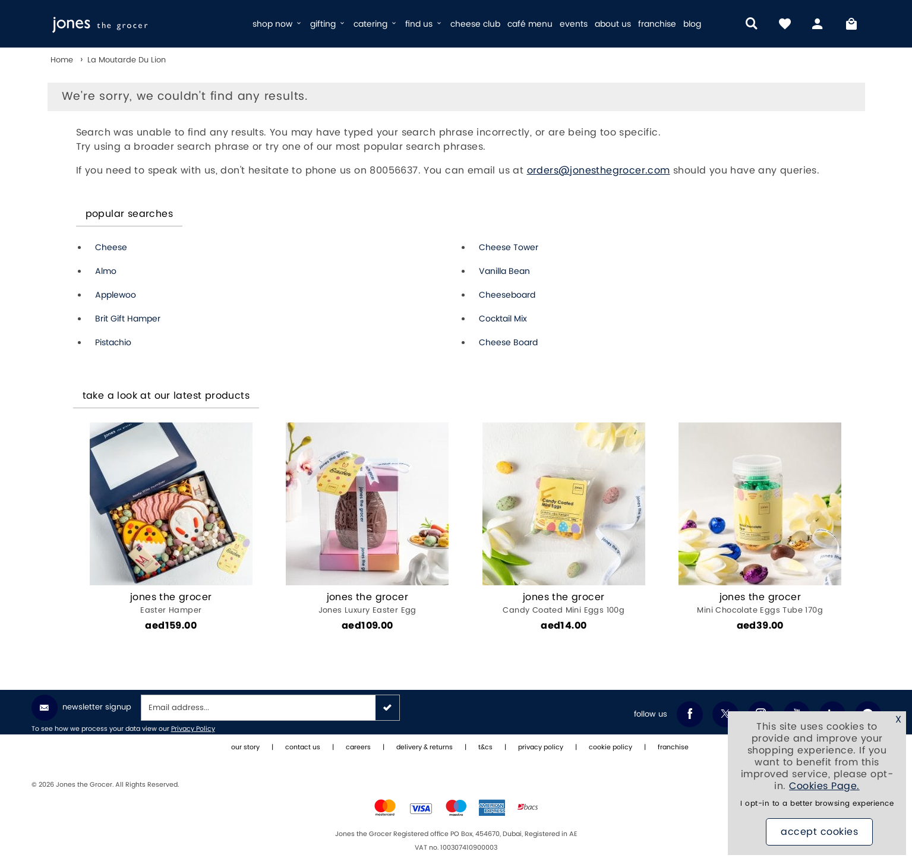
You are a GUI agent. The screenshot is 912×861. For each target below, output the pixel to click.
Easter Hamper (171, 603)
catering (376, 24)
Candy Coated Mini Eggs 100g (564, 603)
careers (358, 747)
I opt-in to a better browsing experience (817, 803)
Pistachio (113, 342)
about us (613, 24)
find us (424, 24)
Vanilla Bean (504, 271)
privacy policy (540, 747)
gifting (328, 24)
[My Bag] (851, 23)
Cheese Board (508, 342)
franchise (657, 24)
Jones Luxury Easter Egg (367, 603)
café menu (530, 24)
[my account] (818, 23)
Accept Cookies (819, 832)
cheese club (475, 24)
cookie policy (610, 747)
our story (245, 747)
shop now (278, 24)
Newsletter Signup (81, 708)
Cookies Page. (824, 786)
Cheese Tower (508, 247)
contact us (302, 747)
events (574, 24)
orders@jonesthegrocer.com (598, 170)
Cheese (111, 247)
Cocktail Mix (503, 319)
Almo (105, 271)
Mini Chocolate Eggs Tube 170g (760, 603)
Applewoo (115, 295)
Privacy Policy (193, 729)
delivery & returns (424, 747)
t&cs (485, 747)
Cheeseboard (507, 295)
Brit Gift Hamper (127, 319)
